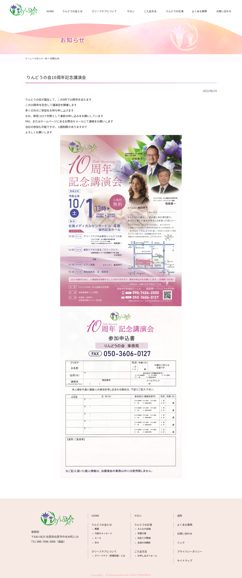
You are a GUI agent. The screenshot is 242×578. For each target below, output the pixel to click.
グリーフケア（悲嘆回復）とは (110, 555)
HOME (50, 11)
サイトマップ (184, 560)
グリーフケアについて (104, 11)
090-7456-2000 (46, 541)
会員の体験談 (144, 542)
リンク (181, 542)
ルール (98, 537)
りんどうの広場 (175, 11)
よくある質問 (199, 11)
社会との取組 (144, 537)
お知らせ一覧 (42, 58)
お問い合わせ (223, 11)
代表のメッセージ (103, 533)
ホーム (28, 58)
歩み (97, 542)
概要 (97, 528)
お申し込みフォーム (147, 555)
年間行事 (141, 533)
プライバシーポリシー (189, 551)
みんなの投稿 (144, 528)
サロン (131, 11)
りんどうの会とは (72, 11)
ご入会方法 (150, 11)
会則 (179, 515)
